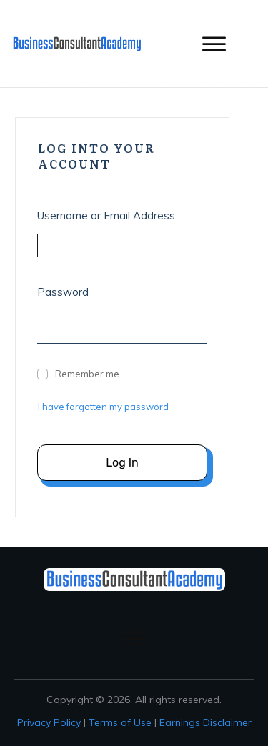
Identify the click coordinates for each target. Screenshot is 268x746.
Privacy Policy (49, 722)
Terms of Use (120, 722)
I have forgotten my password (103, 406)
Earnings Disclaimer (205, 722)
